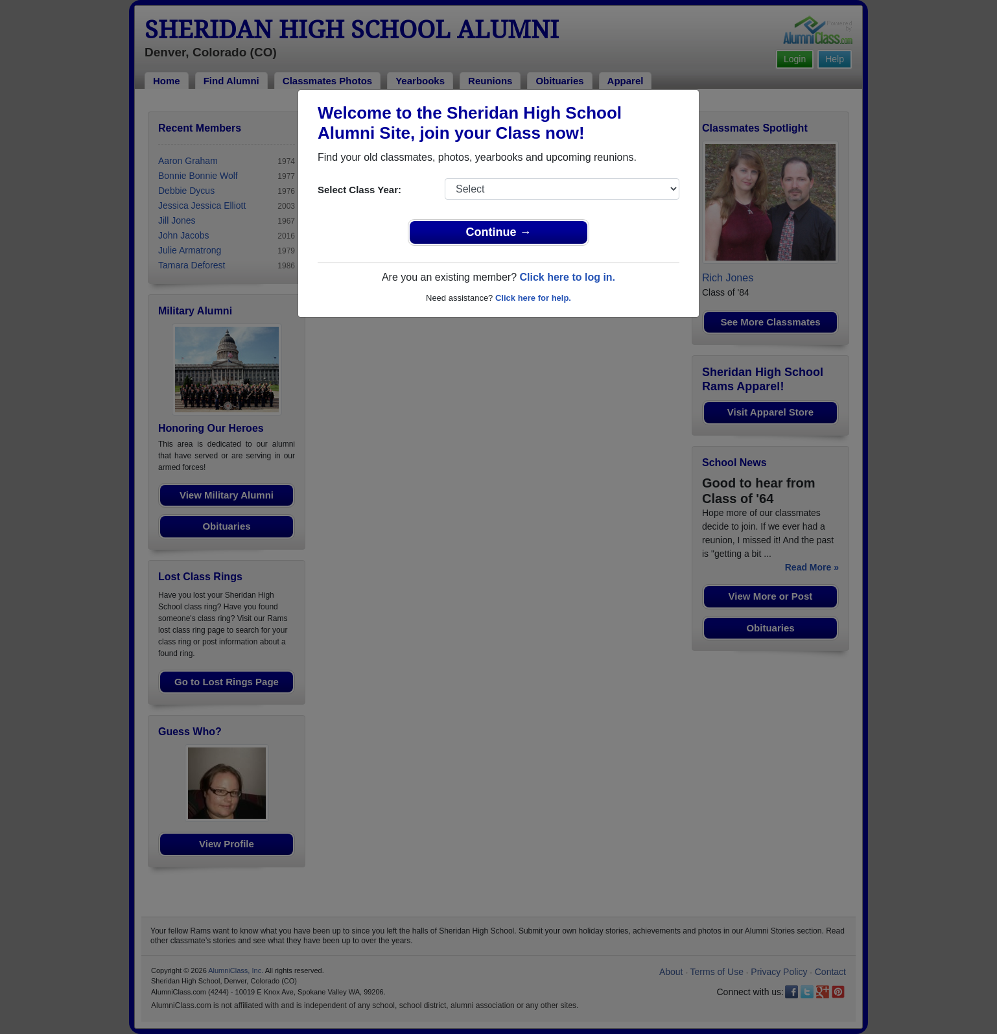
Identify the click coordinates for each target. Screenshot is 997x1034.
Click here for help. (533, 298)
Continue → (499, 232)
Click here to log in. (567, 277)
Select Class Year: (359, 189)
